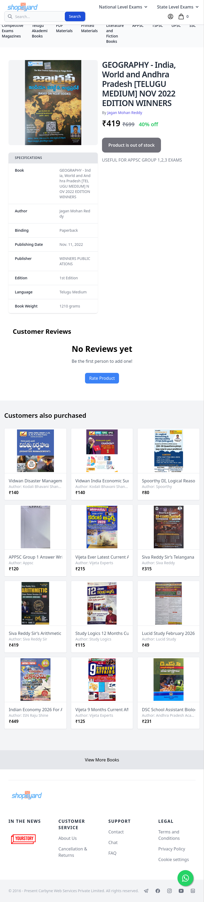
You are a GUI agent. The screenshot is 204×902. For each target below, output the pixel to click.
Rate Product (102, 378)
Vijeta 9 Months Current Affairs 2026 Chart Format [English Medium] (102, 710)
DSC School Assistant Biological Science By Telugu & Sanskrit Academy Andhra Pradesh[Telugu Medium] (168, 710)
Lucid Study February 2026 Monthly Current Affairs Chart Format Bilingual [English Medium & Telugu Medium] (168, 633)
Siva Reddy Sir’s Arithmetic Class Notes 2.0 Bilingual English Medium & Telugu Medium (35, 633)
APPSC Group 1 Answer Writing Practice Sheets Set (35, 557)
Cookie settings (173, 859)
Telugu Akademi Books (40, 31)
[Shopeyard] (26, 795)
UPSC (176, 25)
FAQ (112, 853)
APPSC (138, 25)
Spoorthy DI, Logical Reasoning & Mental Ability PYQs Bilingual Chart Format (168, 481)
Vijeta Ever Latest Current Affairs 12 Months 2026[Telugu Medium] (102, 557)
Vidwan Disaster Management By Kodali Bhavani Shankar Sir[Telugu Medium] (35, 481)
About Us (67, 838)
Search (75, 16)
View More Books (102, 760)
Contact (116, 832)
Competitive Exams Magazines (12, 31)
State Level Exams (178, 7)
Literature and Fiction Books (115, 33)
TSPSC (157, 25)
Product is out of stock (131, 145)
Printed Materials (89, 28)
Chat (113, 842)
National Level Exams (124, 7)
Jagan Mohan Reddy (124, 112)
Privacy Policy (171, 849)
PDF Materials (64, 28)
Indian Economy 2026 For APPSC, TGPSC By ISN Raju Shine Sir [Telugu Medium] (35, 710)
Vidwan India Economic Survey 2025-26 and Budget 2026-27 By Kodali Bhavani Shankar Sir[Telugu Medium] (102, 481)
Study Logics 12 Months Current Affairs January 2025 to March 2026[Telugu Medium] (102, 633)
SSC (192, 25)
